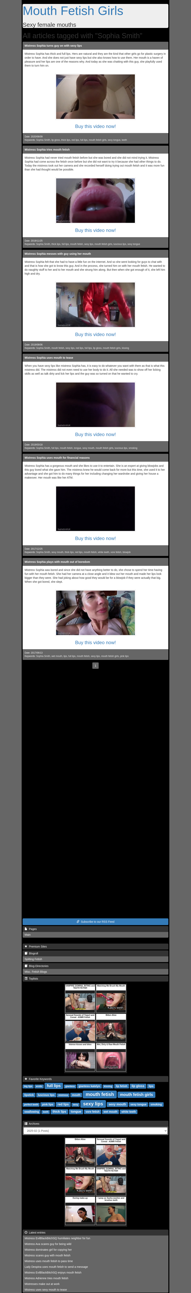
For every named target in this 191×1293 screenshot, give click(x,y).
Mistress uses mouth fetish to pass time (49, 1261)
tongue (77, 448)
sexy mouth (89, 448)
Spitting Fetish (33, 959)
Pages (31, 929)
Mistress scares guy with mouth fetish (47, 1255)
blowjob (127, 552)
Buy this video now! (95, 126)
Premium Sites (36, 946)
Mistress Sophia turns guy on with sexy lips (53, 45)
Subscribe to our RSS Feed (95, 921)
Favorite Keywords (38, 1079)
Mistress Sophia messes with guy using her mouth (58, 253)
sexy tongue (114, 140)
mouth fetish (76, 244)
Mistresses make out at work (42, 1284)
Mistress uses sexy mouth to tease (46, 1289)
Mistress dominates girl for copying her (48, 1249)
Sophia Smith (43, 140)
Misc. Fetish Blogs (36, 971)
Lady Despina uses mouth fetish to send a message (56, 1266)
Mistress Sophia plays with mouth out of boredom (57, 561)
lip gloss (55, 140)
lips (65, 656)
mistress (63, 1095)
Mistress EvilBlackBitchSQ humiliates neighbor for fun (57, 1238)
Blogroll (31, 953)
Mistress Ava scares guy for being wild (48, 1244)
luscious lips (119, 244)
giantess (70, 1086)
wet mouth (56, 656)
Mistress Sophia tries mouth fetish (47, 149)
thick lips (65, 140)
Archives (32, 1123)
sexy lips (88, 244)
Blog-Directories (36, 966)
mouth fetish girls (98, 140)
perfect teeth (31, 1104)
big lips (28, 1086)
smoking (133, 448)
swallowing (31, 1111)
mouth (76, 1095)
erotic (39, 1086)
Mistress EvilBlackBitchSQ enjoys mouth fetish (53, 1272)
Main (28, 934)
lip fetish (121, 1086)
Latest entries (35, 1232)
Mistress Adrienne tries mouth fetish (46, 1278)
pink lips (124, 656)
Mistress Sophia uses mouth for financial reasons (57, 457)
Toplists (31, 978)
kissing (125, 348)
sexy (75, 1104)
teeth (124, 140)
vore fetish (115, 552)
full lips (83, 140)
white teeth (103, 552)
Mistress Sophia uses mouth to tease (49, 357)
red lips (75, 140)
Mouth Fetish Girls (73, 11)
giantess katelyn (89, 1086)
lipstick (29, 1095)
